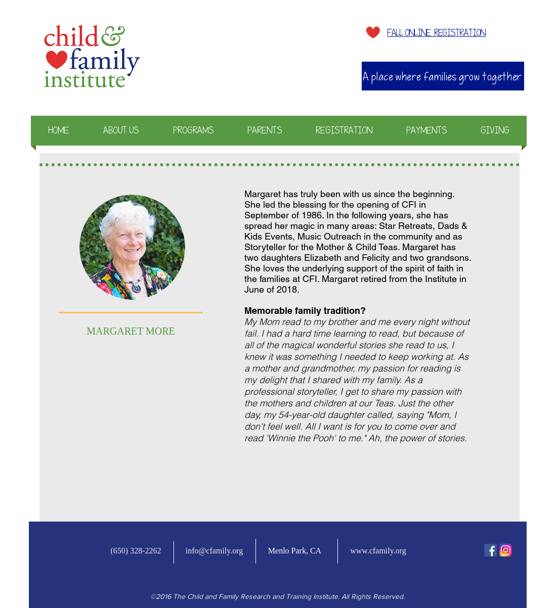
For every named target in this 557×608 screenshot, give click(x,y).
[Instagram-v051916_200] (505, 550)
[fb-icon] (490, 550)
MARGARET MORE (131, 331)
